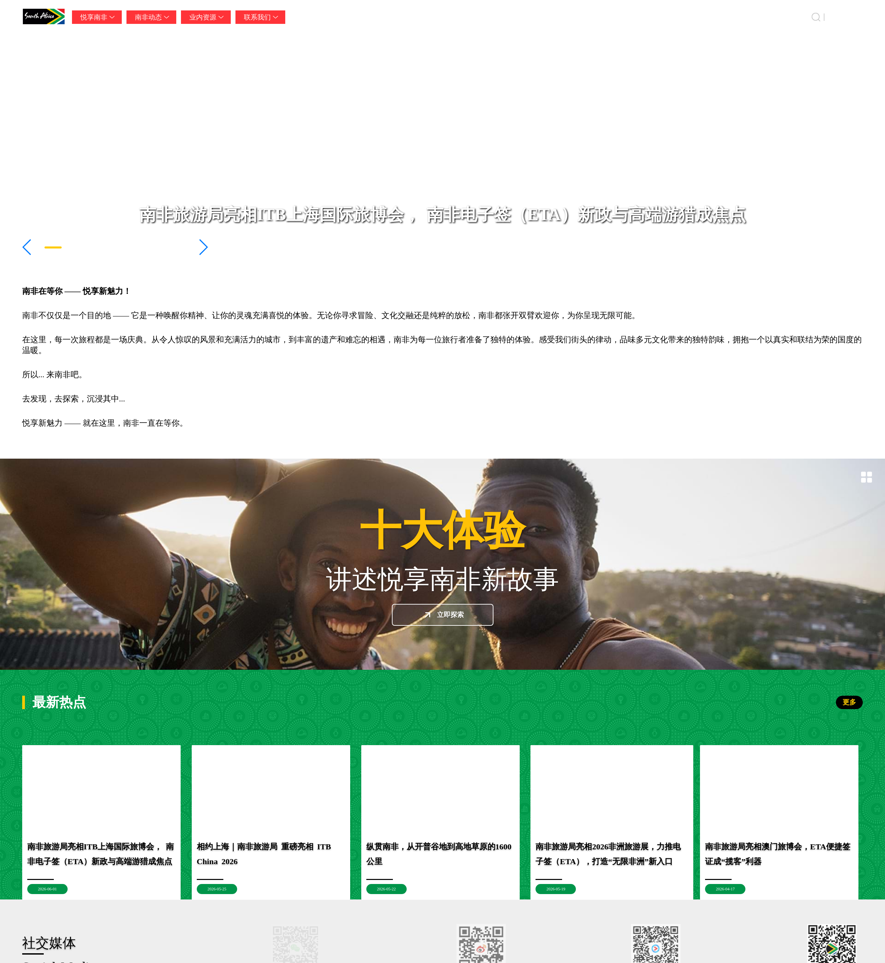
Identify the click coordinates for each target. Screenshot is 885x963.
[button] (27, 247)
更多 (849, 702)
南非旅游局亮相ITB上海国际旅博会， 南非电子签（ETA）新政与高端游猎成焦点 (442, 214)
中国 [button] (856, 17)
